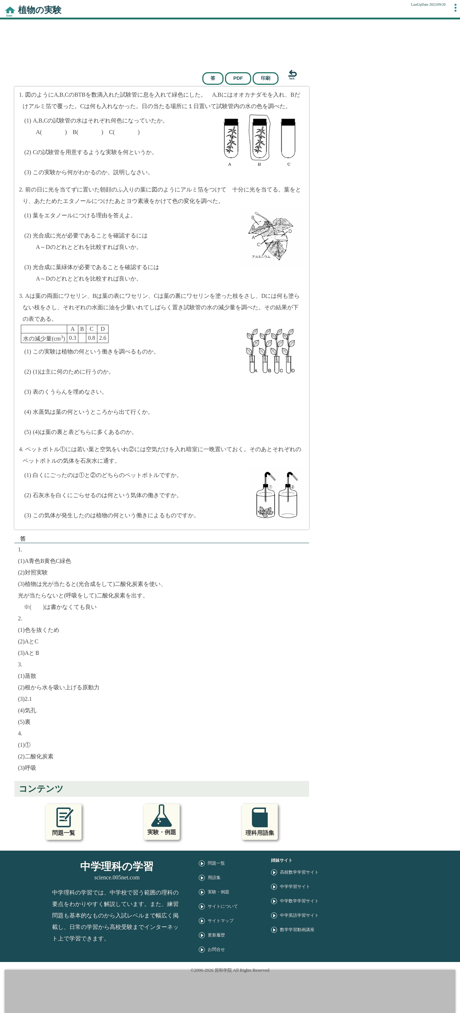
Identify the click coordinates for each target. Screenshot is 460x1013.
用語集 (214, 877)
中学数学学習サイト (299, 900)
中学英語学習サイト (299, 915)
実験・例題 (218, 891)
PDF (238, 78)
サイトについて (223, 906)
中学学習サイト (295, 886)
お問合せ (216, 949)
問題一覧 (216, 863)
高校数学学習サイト (299, 872)
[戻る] (287, 75)
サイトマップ (221, 920)
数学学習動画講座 (297, 929)
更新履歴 (216, 935)
